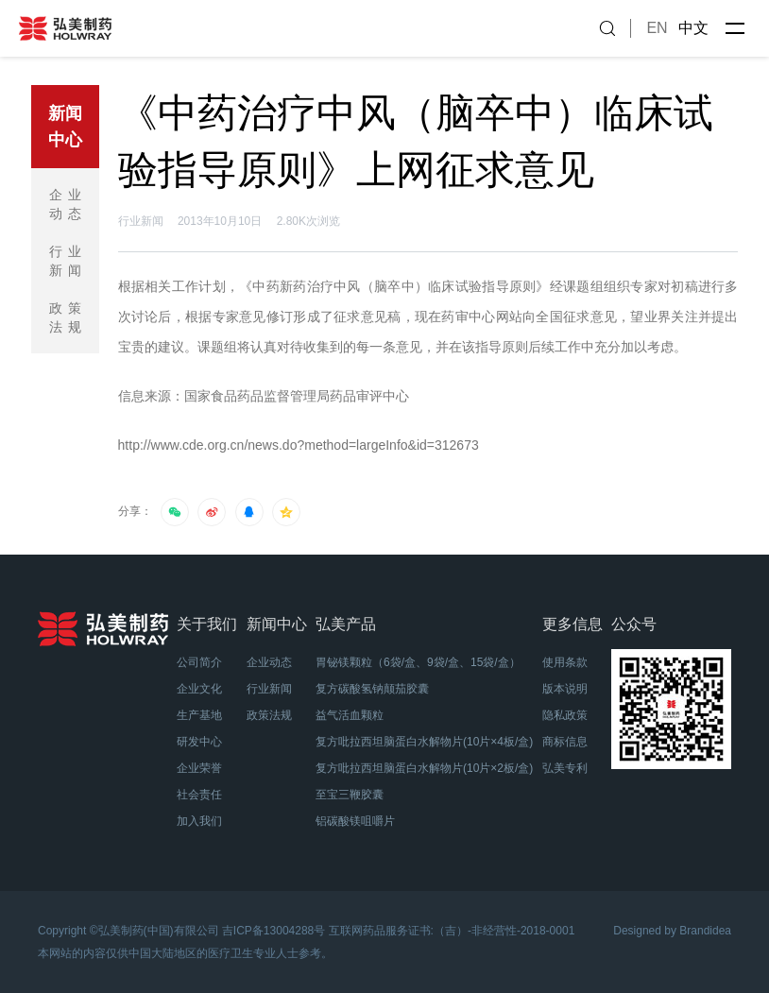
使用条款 (565, 662)
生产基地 (199, 715)
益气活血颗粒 (350, 715)
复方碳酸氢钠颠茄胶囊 (372, 688)
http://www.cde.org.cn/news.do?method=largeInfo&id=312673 (298, 445)
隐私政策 (565, 715)
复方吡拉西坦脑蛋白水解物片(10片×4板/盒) (424, 741)
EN (656, 28)
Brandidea (705, 930)
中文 (693, 28)
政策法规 (68, 317)
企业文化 (199, 688)
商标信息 (565, 741)
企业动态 (68, 204)
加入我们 (199, 821)
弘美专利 (565, 768)
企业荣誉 (199, 768)
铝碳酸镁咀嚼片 (355, 821)
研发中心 (199, 741)
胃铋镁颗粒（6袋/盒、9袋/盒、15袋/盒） (418, 662)
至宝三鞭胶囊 (350, 794)
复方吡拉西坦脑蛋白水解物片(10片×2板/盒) (424, 768)
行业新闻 (68, 261)
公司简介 (199, 662)
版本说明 (565, 688)
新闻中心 (65, 126)
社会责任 (199, 794)
